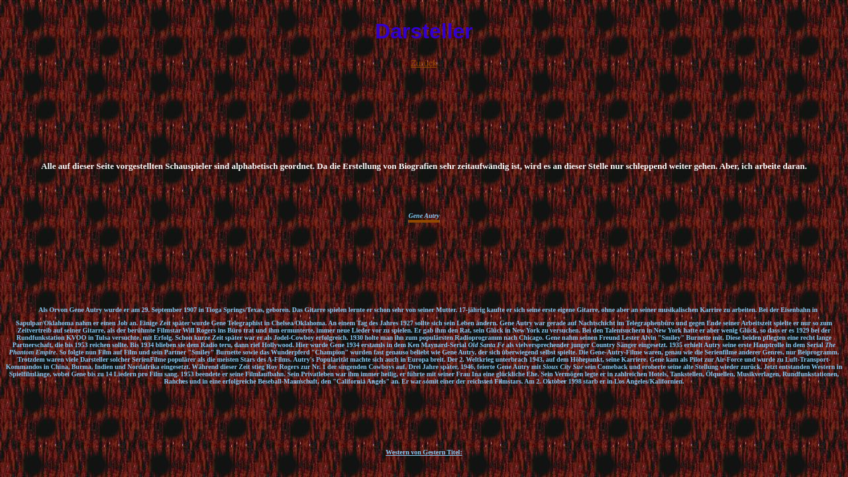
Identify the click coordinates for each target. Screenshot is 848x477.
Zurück (424, 63)
